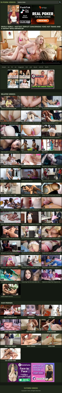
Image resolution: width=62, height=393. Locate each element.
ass (15, 67)
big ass (35, 67)
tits (12, 67)
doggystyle (21, 67)
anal (31, 67)
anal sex (41, 67)
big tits (46, 67)
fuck (27, 67)
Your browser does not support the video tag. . (31, 48)
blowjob (4, 67)
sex (8, 67)
